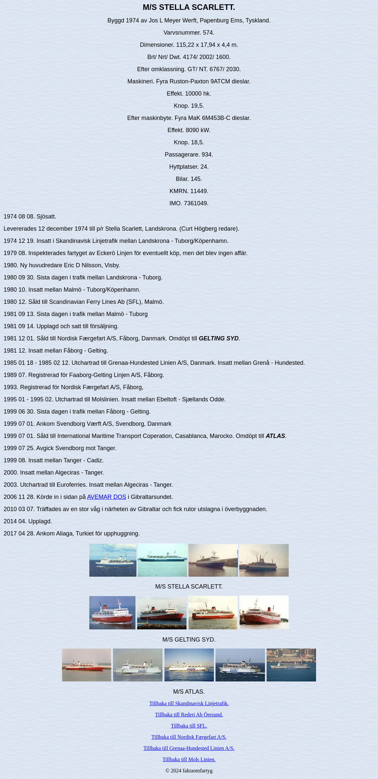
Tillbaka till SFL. (189, 726)
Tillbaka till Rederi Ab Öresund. (189, 714)
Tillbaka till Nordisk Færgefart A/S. (188, 737)
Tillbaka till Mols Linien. (189, 759)
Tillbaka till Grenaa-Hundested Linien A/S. (188, 748)
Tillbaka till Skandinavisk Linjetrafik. (189, 703)
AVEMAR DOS (106, 497)
